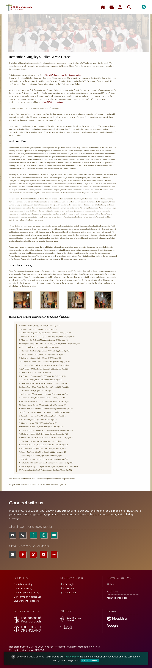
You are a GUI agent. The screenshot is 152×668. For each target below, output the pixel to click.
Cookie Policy (71, 656)
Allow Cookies (89, 660)
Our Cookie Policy (23, 588)
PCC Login (67, 584)
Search (112, 584)
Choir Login (67, 588)
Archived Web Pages (117, 597)
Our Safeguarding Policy (26, 592)
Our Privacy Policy (23, 584)
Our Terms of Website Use (27, 596)
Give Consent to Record (26, 600)
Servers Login (68, 592)
